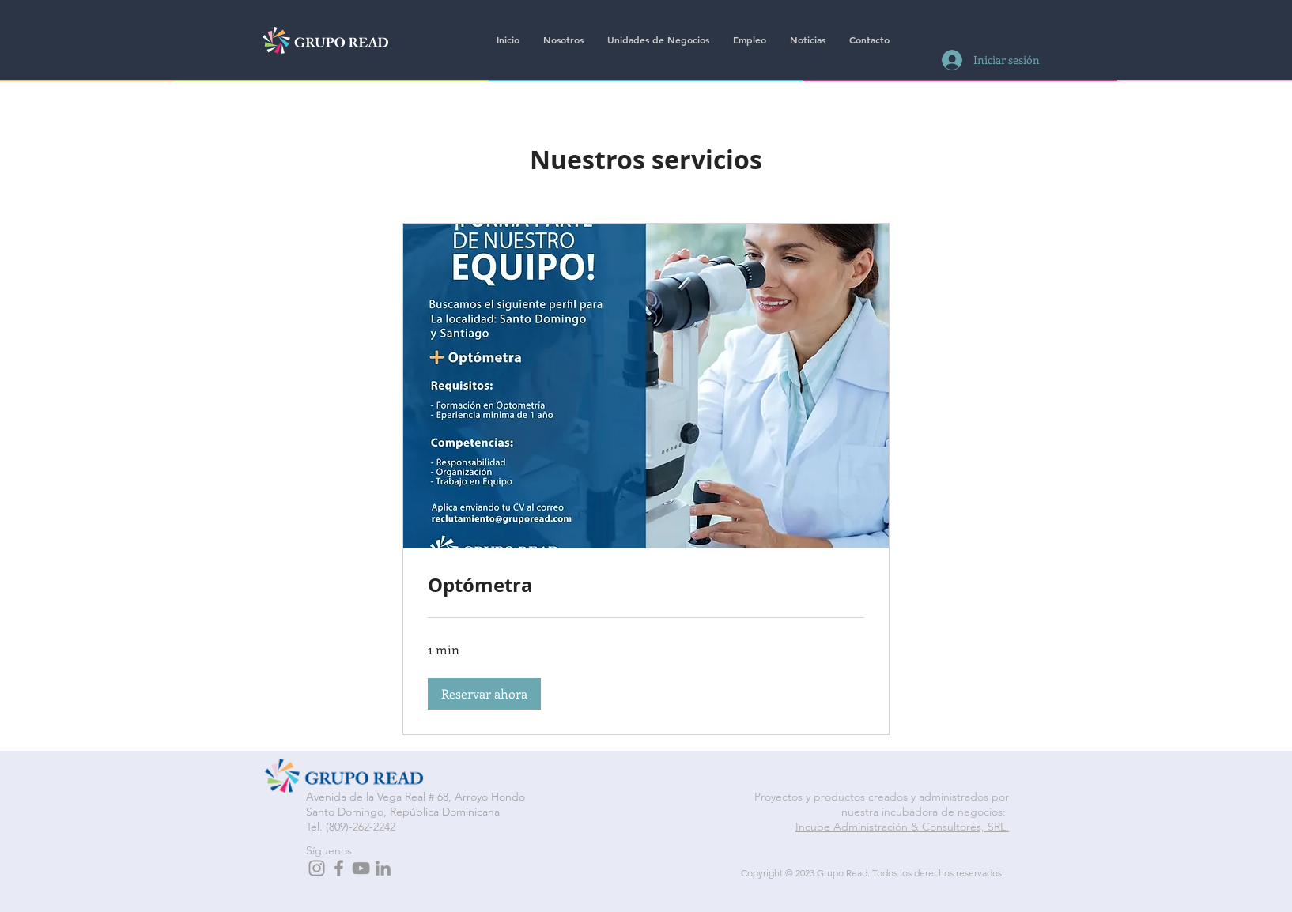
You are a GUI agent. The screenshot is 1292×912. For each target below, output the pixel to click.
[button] (484, 694)
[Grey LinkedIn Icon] (383, 868)
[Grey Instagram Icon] (316, 868)
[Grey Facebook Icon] (338, 868)
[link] (646, 585)
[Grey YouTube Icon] (361, 868)
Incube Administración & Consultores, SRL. (902, 827)
